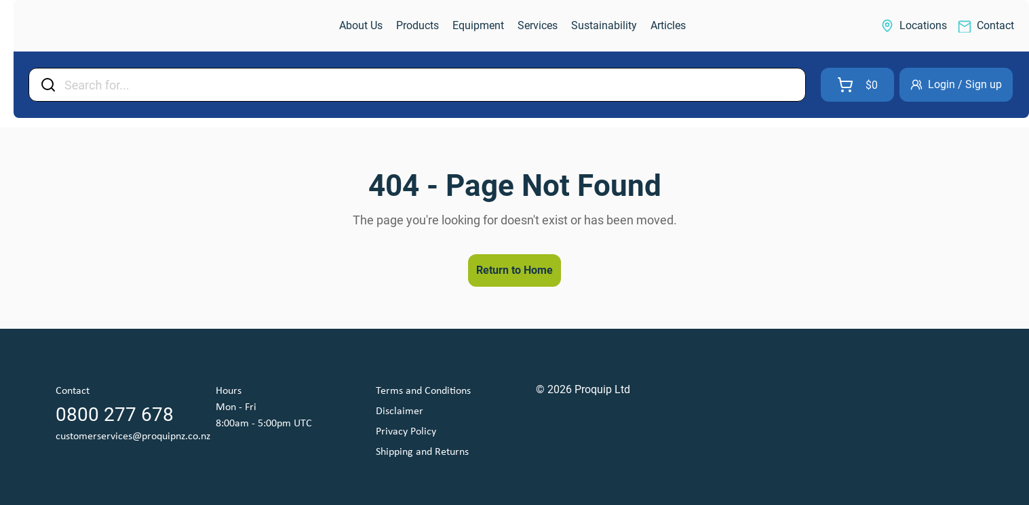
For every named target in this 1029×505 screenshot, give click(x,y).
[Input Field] (430, 85)
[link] (85, 26)
